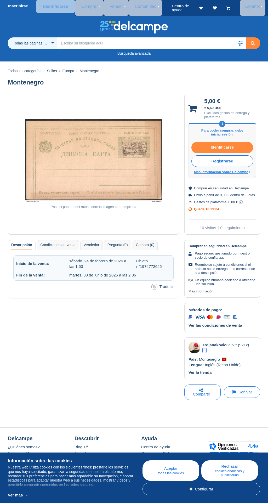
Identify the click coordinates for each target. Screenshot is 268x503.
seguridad (220, 184)
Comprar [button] (85, 6)
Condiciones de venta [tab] (58, 241)
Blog (81, 443)
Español (254, 6)
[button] (240, 39)
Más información (201, 287)
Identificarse (54, 6)
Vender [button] (108, 6)
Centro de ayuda (155, 443)
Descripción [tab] (21, 241)
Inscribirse (18, 6)
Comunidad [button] (134, 6)
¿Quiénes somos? (24, 443)
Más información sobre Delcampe (222, 168)
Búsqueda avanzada (134, 49)
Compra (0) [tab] (145, 241)
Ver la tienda (200, 368)
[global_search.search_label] (151, 39)
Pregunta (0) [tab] (117, 241)
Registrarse (222, 157)
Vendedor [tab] (91, 241)
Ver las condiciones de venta (215, 321)
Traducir (162, 283)
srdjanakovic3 (215, 341)
